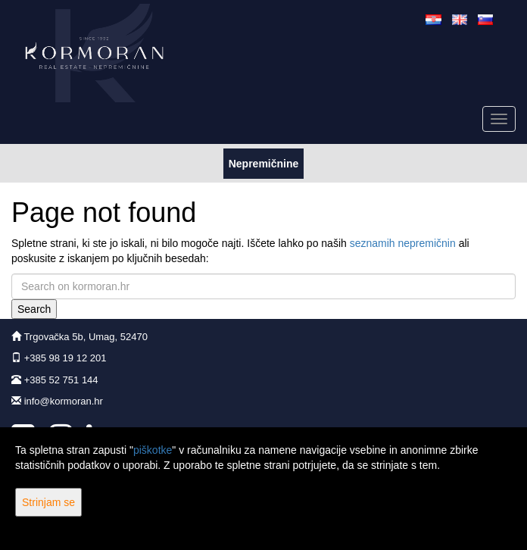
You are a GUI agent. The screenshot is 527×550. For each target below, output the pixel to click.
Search (34, 309)
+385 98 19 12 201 (65, 358)
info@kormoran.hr (63, 401)
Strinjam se (48, 502)
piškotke (152, 450)
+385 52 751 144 (61, 380)
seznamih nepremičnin (403, 243)
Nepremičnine (263, 162)
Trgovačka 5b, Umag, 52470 (85, 336)
